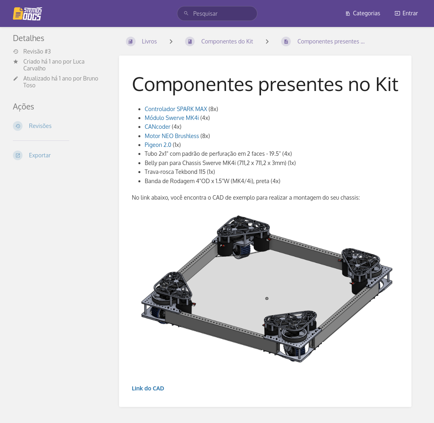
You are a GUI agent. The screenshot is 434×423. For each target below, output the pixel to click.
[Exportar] (59, 155)
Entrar (406, 13)
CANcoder (158, 126)
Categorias (363, 13)
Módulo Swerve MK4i (172, 117)
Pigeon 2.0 (158, 144)
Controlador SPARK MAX (176, 108)
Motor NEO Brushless (172, 135)
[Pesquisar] (186, 13)
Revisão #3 (32, 51)
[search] (217, 13)
